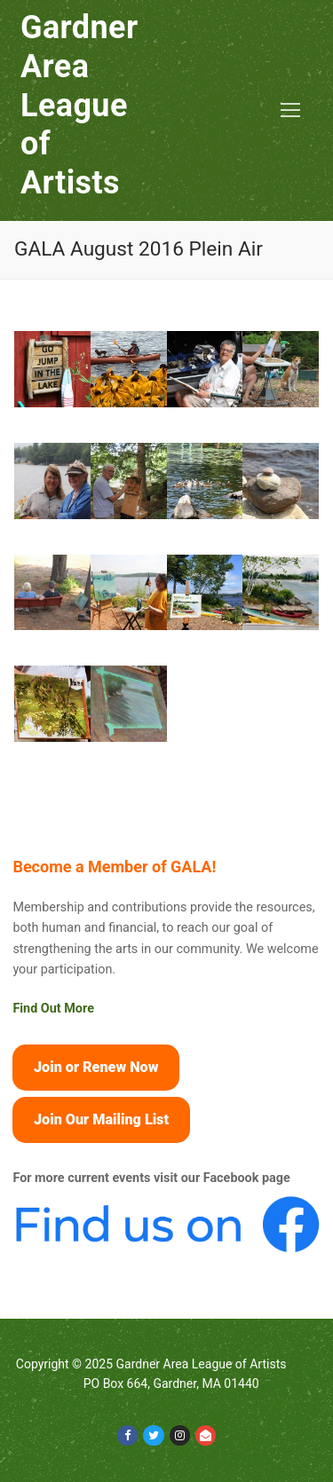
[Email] (205, 1435)
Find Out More (53, 1008)
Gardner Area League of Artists (79, 105)
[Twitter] (153, 1435)
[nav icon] (290, 111)
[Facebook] (127, 1435)
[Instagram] (180, 1435)
